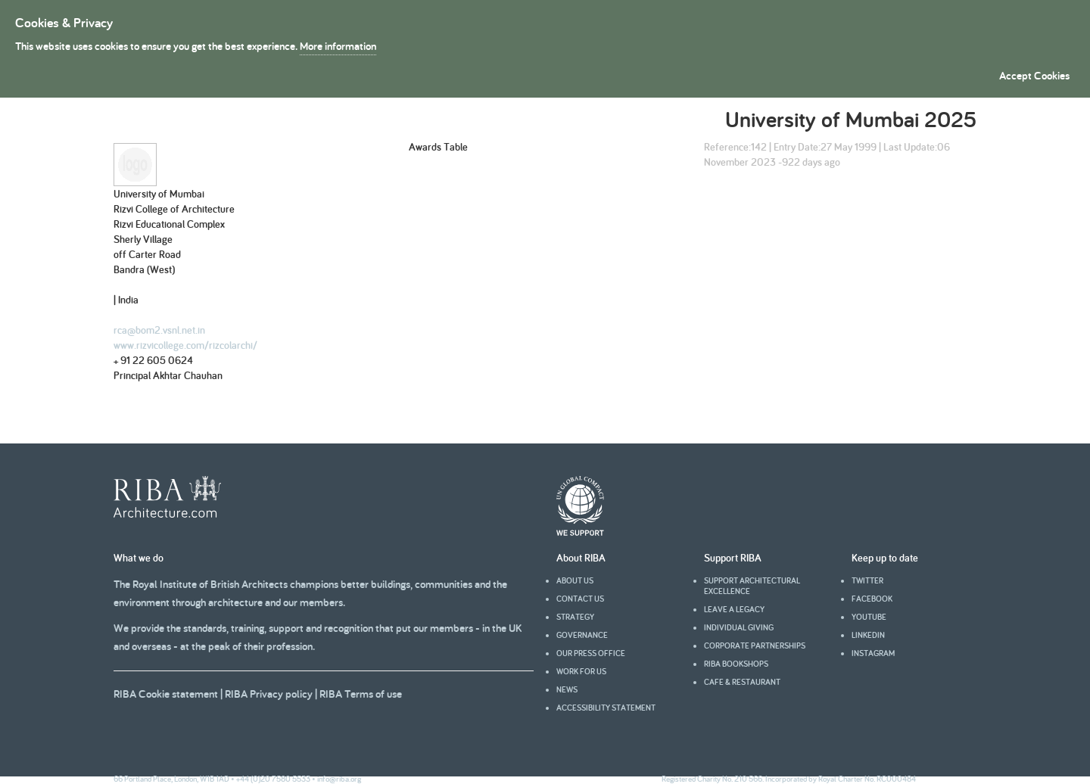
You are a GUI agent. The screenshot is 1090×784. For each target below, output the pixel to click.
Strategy (575, 616)
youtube (869, 616)
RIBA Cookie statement (166, 693)
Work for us (581, 671)
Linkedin (868, 635)
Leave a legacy (734, 609)
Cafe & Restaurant (742, 682)
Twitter (867, 580)
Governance (582, 635)
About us (574, 580)
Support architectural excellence (752, 585)
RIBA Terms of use (360, 693)
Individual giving (739, 627)
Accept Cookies (1034, 75)
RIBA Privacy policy (269, 693)
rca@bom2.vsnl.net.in (159, 330)
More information (338, 46)
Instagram (873, 653)
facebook (872, 598)
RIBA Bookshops (736, 663)
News (567, 689)
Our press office (590, 653)
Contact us (580, 598)
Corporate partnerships (754, 645)
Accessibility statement (606, 707)
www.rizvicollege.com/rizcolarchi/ (185, 345)
